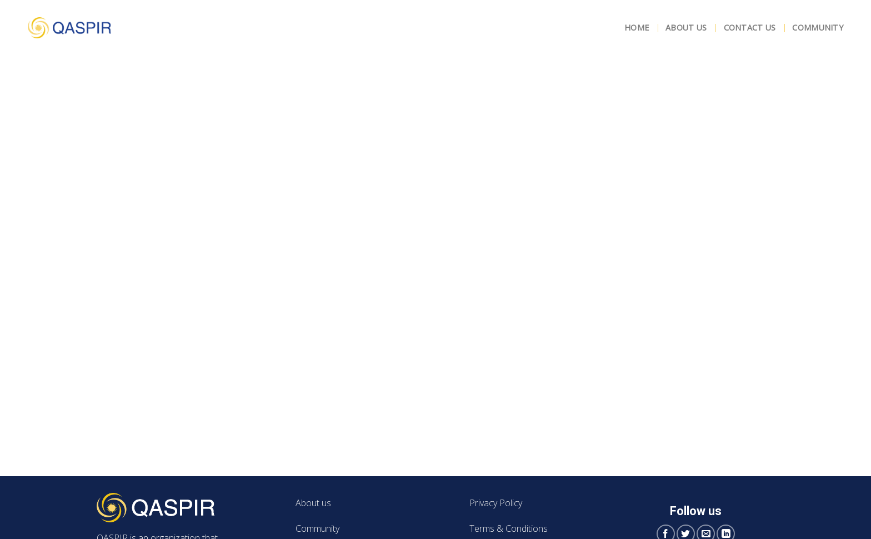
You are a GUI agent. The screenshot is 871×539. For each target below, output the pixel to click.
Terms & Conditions (508, 528)
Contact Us (750, 27)
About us (313, 503)
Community (817, 27)
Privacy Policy (495, 503)
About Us (686, 27)
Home (636, 27)
